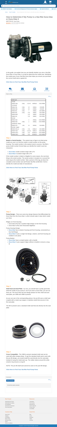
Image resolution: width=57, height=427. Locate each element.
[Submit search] (2, 6)
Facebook (31, 417)
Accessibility (31, 408)
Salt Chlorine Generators (9, 405)
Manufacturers (32, 404)
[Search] (30, 6)
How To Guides (12, 12)
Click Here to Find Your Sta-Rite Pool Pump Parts (22, 82)
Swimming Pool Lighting (9, 402)
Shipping (6, 415)
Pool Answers (32, 402)
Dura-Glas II (12, 153)
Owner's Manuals (32, 405)
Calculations (31, 401)
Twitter (30, 418)
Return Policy (7, 418)
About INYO (7, 414)
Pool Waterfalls (8, 404)
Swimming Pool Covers (9, 401)
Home (6, 12)
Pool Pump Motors (8, 407)
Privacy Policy (32, 407)
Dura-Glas (12, 151)
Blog (30, 414)
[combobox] (28, 6)
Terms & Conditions (8, 423)
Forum (30, 415)
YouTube (31, 420)
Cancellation (7, 417)
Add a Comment (10, 380)
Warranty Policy (8, 420)
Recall (6, 421)
